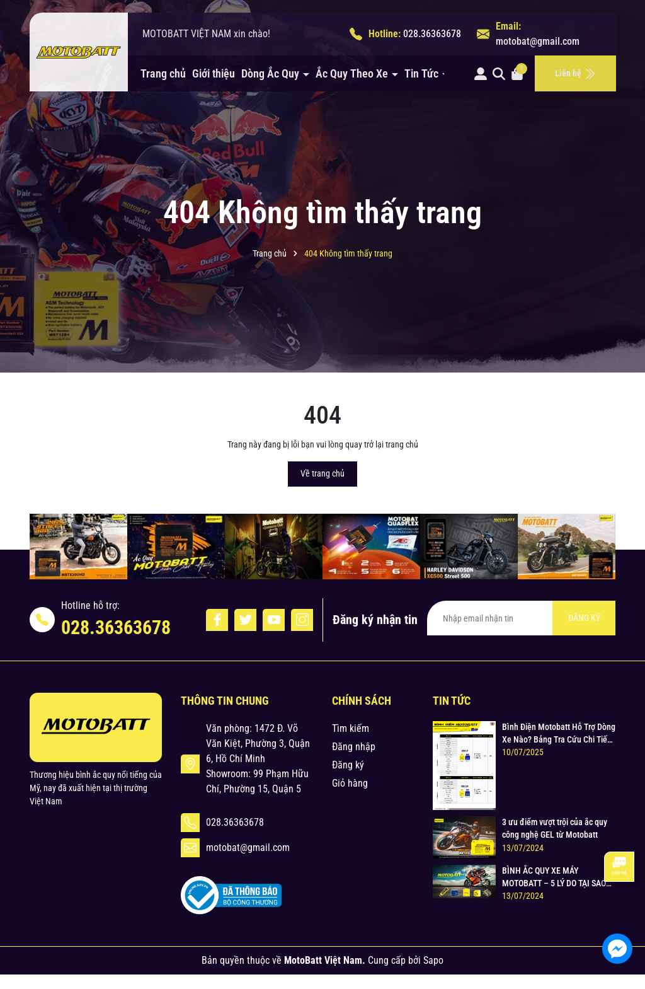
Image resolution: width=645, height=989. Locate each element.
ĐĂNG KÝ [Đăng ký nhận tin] (584, 618)
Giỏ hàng (350, 783)
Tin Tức (422, 73)
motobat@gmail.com (537, 41)
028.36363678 (432, 34)
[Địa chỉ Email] (521, 618)
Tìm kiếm (350, 728)
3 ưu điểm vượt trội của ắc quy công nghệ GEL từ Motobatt (554, 828)
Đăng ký (348, 765)
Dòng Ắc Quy (271, 73)
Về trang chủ (322, 473)
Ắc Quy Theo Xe (353, 73)
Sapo (433, 960)
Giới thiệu (213, 73)
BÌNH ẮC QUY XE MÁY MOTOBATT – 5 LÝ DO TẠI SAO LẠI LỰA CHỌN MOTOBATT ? (554, 877)
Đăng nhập (353, 747)
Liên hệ (575, 73)
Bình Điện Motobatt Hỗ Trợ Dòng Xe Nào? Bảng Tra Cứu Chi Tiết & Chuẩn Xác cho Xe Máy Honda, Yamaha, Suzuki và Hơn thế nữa (558, 734)
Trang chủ (163, 73)
